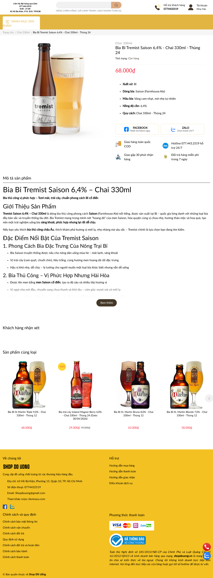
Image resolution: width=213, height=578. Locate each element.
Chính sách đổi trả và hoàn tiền (21, 545)
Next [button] (209, 398)
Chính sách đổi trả (13, 533)
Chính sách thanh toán (16, 557)
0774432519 (171, 9)
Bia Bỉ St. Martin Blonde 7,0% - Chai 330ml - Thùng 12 (187, 414)
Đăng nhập (201, 9)
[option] (26, 398)
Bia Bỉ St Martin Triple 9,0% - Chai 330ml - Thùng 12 (27, 414)
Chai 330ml (123, 43)
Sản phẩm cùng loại (19, 352)
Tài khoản (202, 5)
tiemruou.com (36, 499)
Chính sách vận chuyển (16, 527)
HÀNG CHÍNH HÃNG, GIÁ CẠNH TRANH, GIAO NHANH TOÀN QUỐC (90, 11)
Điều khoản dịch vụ (120, 483)
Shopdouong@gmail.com (30, 493)
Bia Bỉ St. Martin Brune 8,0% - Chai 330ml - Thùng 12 (133, 414)
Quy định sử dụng (13, 539)
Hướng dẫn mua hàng (122, 465)
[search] (116, 5)
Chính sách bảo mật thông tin (20, 521)
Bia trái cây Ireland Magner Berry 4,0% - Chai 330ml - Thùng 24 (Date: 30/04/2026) (80, 415)
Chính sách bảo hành (15, 551)
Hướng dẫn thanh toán (122, 471)
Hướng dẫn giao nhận (122, 477)
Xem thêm (106, 302)
